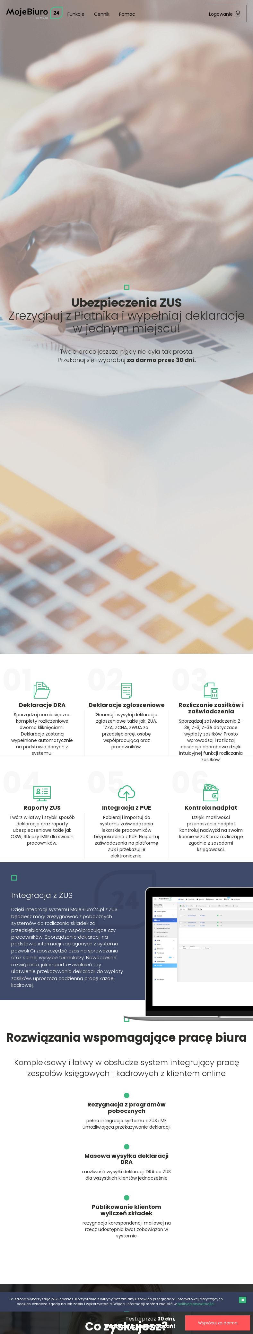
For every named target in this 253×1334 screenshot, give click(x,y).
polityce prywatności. (196, 1303)
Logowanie (224, 14)
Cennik (101, 14)
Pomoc (127, 14)
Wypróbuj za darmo (165, 1323)
